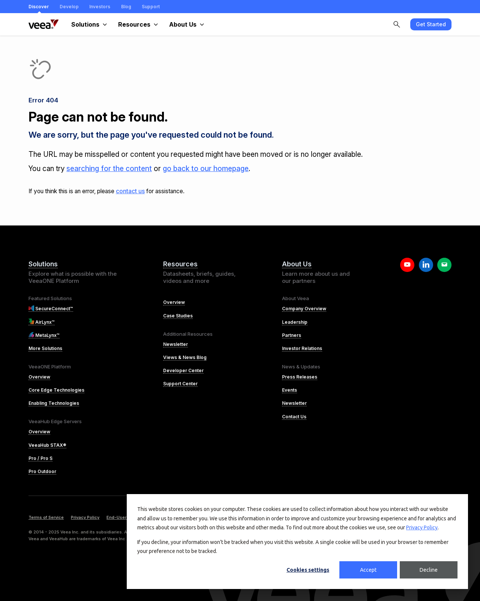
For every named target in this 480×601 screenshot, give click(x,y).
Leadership (295, 322)
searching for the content (109, 168)
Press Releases (299, 377)
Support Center (180, 383)
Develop (69, 6)
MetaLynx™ (44, 335)
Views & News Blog (185, 357)
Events (289, 390)
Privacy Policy (422, 527)
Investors (99, 6)
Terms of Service (46, 517)
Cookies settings (307, 570)
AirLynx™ (41, 322)
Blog (126, 6)
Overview (39, 377)
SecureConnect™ (50, 308)
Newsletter (175, 344)
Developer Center (183, 370)
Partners (291, 335)
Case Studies (178, 316)
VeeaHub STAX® (47, 445)
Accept (368, 570)
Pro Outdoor (42, 471)
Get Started (431, 24)
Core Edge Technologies (56, 390)
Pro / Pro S (40, 458)
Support (151, 6)
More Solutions (45, 348)
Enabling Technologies (53, 403)
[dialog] (297, 541)
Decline (429, 570)
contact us (130, 191)
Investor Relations (302, 348)
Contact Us (294, 416)
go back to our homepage (206, 168)
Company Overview (304, 308)
